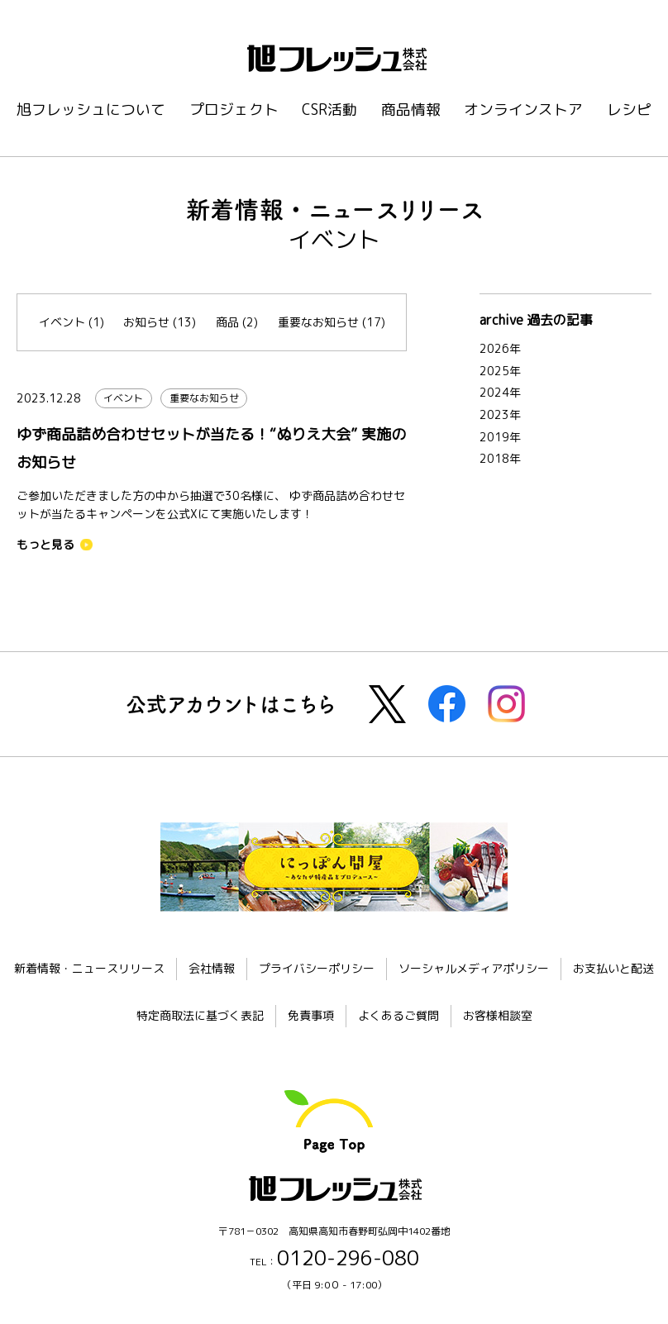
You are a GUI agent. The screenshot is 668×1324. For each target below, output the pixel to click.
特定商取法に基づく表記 (200, 1015)
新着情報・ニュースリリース (89, 968)
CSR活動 (329, 109)
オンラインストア (523, 109)
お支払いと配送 (613, 968)
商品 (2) (237, 322)
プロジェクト (234, 109)
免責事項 (311, 1015)
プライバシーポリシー (317, 968)
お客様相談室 (497, 1015)
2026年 (500, 348)
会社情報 (211, 968)
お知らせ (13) (159, 322)
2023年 (500, 414)
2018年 (500, 458)
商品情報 (411, 109)
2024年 (500, 392)
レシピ (629, 109)
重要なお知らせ (204, 398)
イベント (123, 398)
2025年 (500, 371)
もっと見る (45, 544)
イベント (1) (71, 322)
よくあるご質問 (398, 1015)
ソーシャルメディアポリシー (473, 968)
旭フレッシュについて (91, 109)
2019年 (500, 437)
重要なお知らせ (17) (331, 322)
